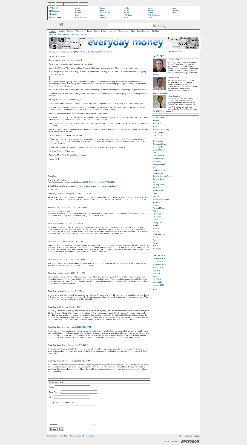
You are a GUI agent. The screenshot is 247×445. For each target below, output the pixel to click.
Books (155, 126)
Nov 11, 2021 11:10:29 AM (73, 241)
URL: (51, 397)
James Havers (173, 78)
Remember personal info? (61, 402)
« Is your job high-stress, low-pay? (60, 52)
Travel (150, 17)
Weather (175, 10)
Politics (155, 211)
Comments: (53, 424)
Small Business (143, 31)
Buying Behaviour (160, 132)
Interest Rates (158, 190)
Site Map (155, 31)
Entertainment (71, 4)
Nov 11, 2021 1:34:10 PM (75, 273)
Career (155, 138)
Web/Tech (157, 246)
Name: (51, 387)
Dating (77, 15)
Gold (155, 182)
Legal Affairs (157, 193)
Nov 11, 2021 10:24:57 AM (72, 223)
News (150, 8)
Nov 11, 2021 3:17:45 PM (72, 307)
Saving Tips (157, 223)
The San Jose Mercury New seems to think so (67, 107)
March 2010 (157, 282)
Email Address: (55, 392)
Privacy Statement (76, 436)
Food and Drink (159, 170)
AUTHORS (158, 56)
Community (123, 31)
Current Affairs (72, 155)
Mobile (126, 8)
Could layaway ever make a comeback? (101, 186)
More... (155, 289)
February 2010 (158, 285)
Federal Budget (159, 164)
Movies (126, 13)
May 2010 (157, 276)
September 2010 (159, 265)
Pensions (156, 205)
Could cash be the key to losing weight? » (96, 52)
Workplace (157, 249)
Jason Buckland (174, 96)
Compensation (158, 141)
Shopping (151, 10)
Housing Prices (159, 185)
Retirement (80, 31)
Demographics (158, 156)
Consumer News (159, 144)
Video (196, 4)
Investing (61, 31)
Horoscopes (104, 15)
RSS (179, 436)
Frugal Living (158, 173)
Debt (155, 153)
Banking (70, 31)
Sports (150, 13)
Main (77, 52)
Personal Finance (160, 208)
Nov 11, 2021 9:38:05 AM (81, 194)
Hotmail (189, 4)
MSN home (179, 4)
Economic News (159, 158)
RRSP (155, 220)
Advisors (156, 121)
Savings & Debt (100, 31)
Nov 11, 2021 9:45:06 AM (77, 207)
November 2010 (159, 259)
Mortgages (157, 202)
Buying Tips (157, 135)
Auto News (157, 124)
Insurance (112, 31)
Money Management (161, 199)
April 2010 (157, 279)
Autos (51, 4)
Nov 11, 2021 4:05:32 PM (78, 345)
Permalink (83, 155)
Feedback (188, 436)
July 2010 (156, 270)
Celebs (78, 13)
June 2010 (157, 273)
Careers (78, 10)
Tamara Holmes (63, 361)
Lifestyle (83, 4)
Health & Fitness (105, 13)
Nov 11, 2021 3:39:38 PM (81, 327)
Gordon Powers (174, 60)
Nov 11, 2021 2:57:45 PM (74, 291)
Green (101, 10)
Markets (156, 196)
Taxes (89, 31)
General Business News (162, 176)
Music (125, 17)
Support (197, 436)
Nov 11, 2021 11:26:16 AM (74, 259)
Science (156, 228)
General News (158, 179)
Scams (155, 225)
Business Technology (161, 129)
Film (154, 167)
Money (60, 4)
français (196, 27)
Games (102, 8)
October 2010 (158, 262)
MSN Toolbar (128, 15)
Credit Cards (158, 147)
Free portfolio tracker (62, 34)
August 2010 (158, 267)
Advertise (63, 436)
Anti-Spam (90, 436)
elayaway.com (78, 117)
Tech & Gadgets (154, 15)
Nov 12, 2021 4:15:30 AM (81, 361)
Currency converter (79, 34)
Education (157, 161)
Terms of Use (52, 436)
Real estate (157, 214)
